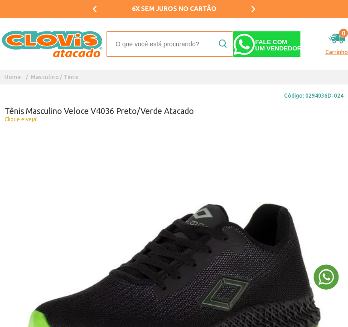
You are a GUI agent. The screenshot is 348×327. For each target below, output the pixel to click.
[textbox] (169, 44)
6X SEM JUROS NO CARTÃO (174, 8)
